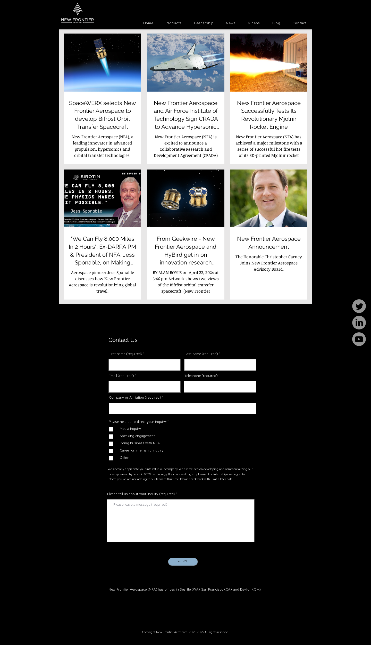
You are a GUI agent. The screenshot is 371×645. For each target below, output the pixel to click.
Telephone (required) (200, 376)
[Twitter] (359, 306)
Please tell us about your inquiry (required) (141, 495)
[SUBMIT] (183, 562)
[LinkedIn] (359, 322)
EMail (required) (121, 376)
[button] (174, 23)
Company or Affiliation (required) (135, 398)
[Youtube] (359, 339)
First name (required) (125, 354)
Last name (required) (201, 354)
